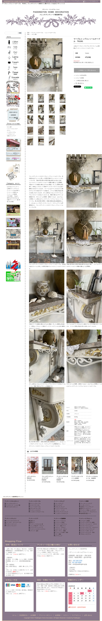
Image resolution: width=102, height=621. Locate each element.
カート (86, 1)
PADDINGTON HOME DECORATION (16, 1)
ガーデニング (58, 535)
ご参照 (14, 571)
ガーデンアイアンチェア (61, 512)
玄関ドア (32, 520)
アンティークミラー (11, 525)
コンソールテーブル (50, 32)
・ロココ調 (8, 127)
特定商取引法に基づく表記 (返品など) (83, 62)
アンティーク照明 (83, 501)
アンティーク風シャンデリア (88, 510)
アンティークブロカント (85, 518)
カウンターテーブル (35, 508)
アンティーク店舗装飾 (60, 518)
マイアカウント (77, 1)
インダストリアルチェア (61, 513)
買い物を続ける (80, 83)
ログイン (68, 1)
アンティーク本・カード (86, 530)
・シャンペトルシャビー (12, 128)
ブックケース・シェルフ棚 (13, 505)
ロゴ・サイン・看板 (60, 530)
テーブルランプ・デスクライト (88, 512)
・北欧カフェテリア (11, 135)
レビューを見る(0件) (81, 75)
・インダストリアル (11, 132)
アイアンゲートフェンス (36, 527)
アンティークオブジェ (61, 524)
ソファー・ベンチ (60, 510)
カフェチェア (58, 505)
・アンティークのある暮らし (13, 190)
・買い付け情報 (10, 201)
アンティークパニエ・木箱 (87, 532)
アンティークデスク (35, 510)
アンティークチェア (59, 501)
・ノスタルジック (10, 134)
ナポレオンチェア (60, 507)
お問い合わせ (51, 1)
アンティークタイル (60, 520)
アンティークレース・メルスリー (89, 527)
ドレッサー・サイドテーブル (13, 522)
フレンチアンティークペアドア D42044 (47, 478)
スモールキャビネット (12, 507)
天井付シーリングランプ (86, 507)
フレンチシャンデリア (86, 503)
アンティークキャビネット (12, 501)
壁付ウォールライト (85, 508)
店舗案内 (43, 1)
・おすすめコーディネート (12, 186)
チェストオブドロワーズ (12, 520)
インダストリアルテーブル (37, 512)
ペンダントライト (85, 505)
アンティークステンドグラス (37, 529)
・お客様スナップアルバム (12, 188)
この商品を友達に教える (82, 80)
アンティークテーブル (37, 32)
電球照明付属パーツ (85, 513)
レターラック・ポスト (61, 529)
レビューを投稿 (80, 78)
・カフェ (8, 130)
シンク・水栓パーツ (60, 525)
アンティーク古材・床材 (61, 532)
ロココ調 (34, 34)
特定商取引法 (23, 615)
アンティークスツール (61, 508)
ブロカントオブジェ (85, 534)
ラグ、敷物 (58, 534)
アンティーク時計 (60, 522)
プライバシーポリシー (45, 615)
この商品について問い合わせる (87, 70)
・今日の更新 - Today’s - (12, 196)
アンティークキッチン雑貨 (87, 522)
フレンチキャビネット (12, 503)
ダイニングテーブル (35, 503)
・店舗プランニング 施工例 (13, 199)
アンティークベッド (11, 524)
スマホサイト (94, 1)
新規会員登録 (60, 1)
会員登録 (57, 615)
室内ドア (32, 522)
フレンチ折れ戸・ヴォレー (37, 525)
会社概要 (33, 615)
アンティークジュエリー (86, 525)
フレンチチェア (59, 503)
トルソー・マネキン (60, 527)
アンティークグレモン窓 (36, 524)
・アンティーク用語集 (11, 194)
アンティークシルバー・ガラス (88, 524)
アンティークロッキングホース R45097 (62, 478)
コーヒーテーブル (34, 505)
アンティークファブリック (87, 529)
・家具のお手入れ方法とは (12, 197)
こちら (15, 554)
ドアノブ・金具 (34, 530)
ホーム (14, 615)
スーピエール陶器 (85, 520)
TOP (28, 32)
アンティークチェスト (10, 518)
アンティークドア (33, 518)
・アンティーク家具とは (12, 192)
